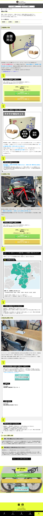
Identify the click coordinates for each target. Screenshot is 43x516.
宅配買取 (4, 21)
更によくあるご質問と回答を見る (21, 458)
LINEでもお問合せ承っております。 (11, 372)
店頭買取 (17, 21)
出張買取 (10, 21)
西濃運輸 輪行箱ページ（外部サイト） (11, 71)
